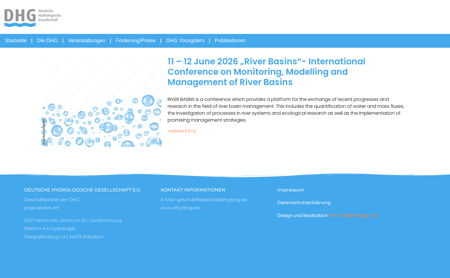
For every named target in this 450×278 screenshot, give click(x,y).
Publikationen (230, 40)
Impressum (290, 190)
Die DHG (47, 40)
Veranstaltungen (86, 40)
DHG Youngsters (185, 40)
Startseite (16, 40)
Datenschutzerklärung (304, 202)
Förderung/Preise (136, 40)
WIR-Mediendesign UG (354, 215)
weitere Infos (182, 131)
